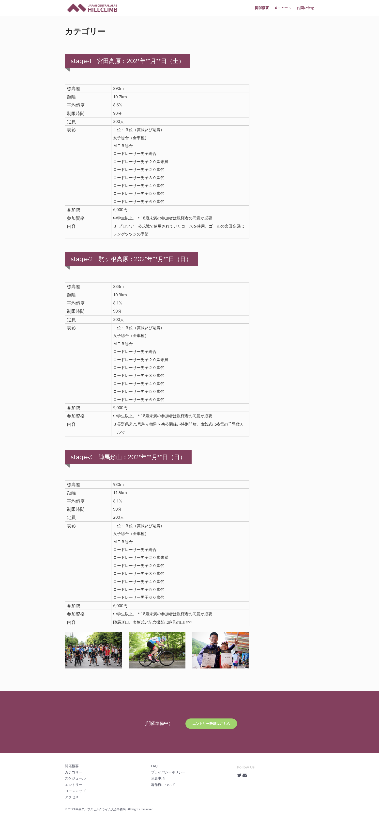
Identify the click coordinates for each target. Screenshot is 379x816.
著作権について (163, 784)
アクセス (72, 797)
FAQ (154, 766)
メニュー (282, 8)
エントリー (73, 784)
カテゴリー (73, 772)
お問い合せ (305, 8)
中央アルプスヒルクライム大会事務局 (101, 809)
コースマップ (75, 790)
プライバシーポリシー (168, 772)
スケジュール (75, 778)
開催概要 (262, 8)
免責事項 (158, 778)
